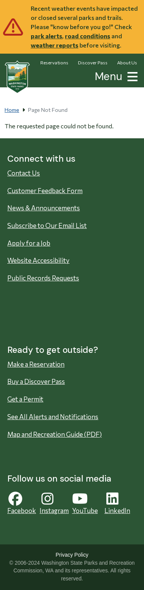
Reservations (54, 62)
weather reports (54, 45)
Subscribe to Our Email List (47, 225)
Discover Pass (93, 62)
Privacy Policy (72, 555)
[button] (130, 75)
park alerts (46, 35)
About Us (127, 62)
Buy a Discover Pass (36, 381)
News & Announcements (43, 208)
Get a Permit (25, 399)
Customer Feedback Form (45, 191)
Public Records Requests (43, 278)
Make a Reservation (36, 364)
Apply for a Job (28, 243)
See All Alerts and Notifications (52, 417)
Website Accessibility (38, 260)
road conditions (87, 35)
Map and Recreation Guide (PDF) (54, 434)
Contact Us (23, 173)
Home (12, 110)
